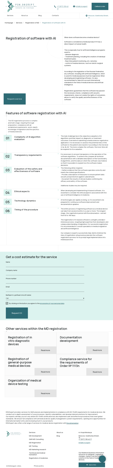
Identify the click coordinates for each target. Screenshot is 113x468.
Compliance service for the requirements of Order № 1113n (76, 362)
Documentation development (71, 339)
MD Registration (35, 443)
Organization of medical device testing (24, 382)
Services (10, 15)
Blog (40, 15)
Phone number (11, 278)
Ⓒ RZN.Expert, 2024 (13, 466)
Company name (11, 270)
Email (8, 287)
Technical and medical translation (37, 454)
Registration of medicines (38, 458)
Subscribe (92, 465)
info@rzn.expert (81, 6)
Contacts (55, 15)
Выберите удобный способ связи (18, 295)
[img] (14, 434)
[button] (100, 6)
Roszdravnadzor (72, 423)
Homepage (9, 23)
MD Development (35, 436)
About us (24, 15)
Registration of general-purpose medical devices (20, 362)
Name (8, 262)
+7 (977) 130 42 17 (85, 439)
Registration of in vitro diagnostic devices (20, 340)
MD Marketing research (37, 449)
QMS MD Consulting (36, 439)
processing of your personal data (52, 303)
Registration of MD (32, 23)
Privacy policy (39, 466)
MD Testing (33, 446)
